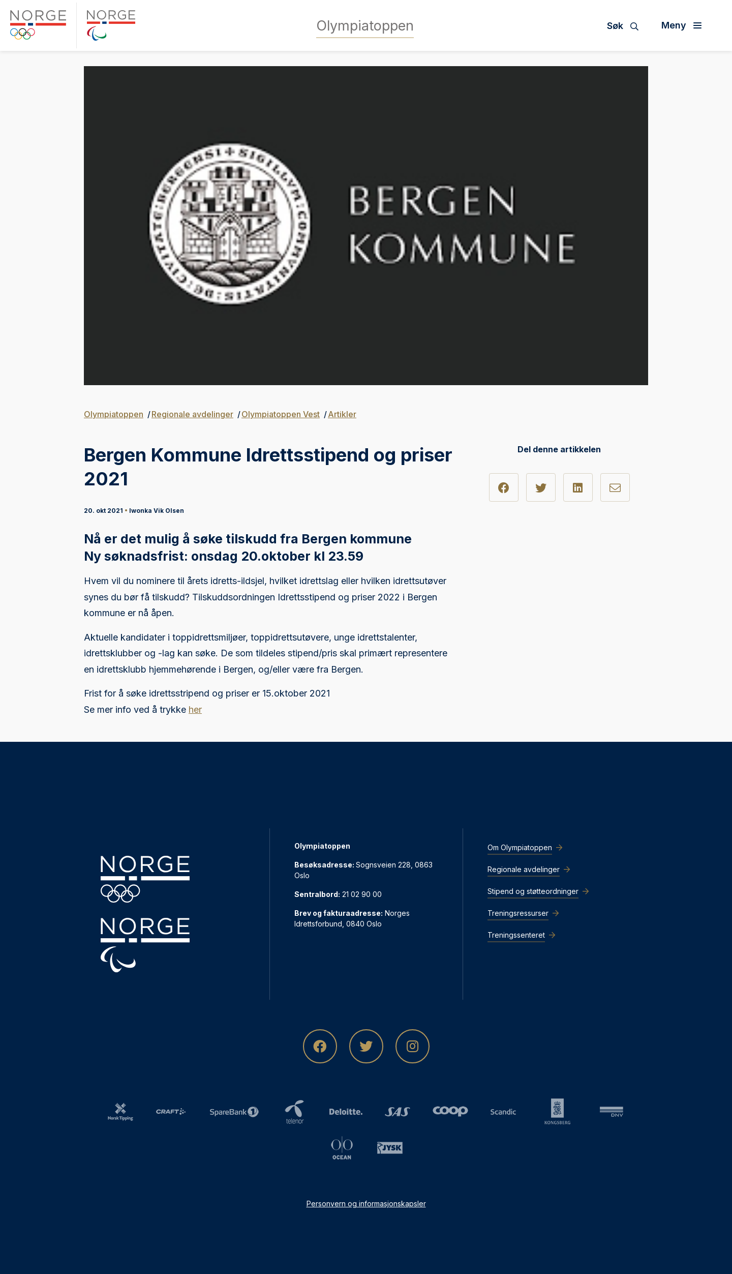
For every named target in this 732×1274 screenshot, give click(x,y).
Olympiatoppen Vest (280, 414)
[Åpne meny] (685, 25)
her (195, 709)
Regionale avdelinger (192, 414)
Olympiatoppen (113, 414)
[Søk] (626, 25)
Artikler (342, 414)
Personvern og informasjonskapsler (366, 1203)
